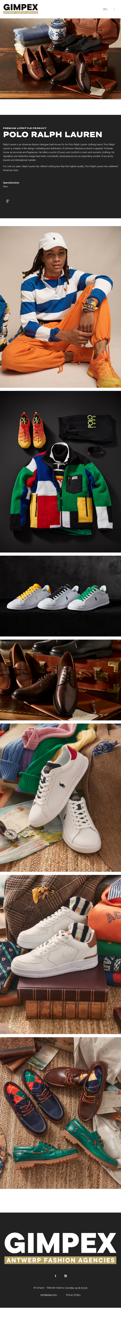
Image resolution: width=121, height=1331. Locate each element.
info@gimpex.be (48, 1294)
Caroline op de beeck (76, 1287)
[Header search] (114, 9)
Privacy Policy (73, 1294)
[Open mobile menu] (106, 9)
